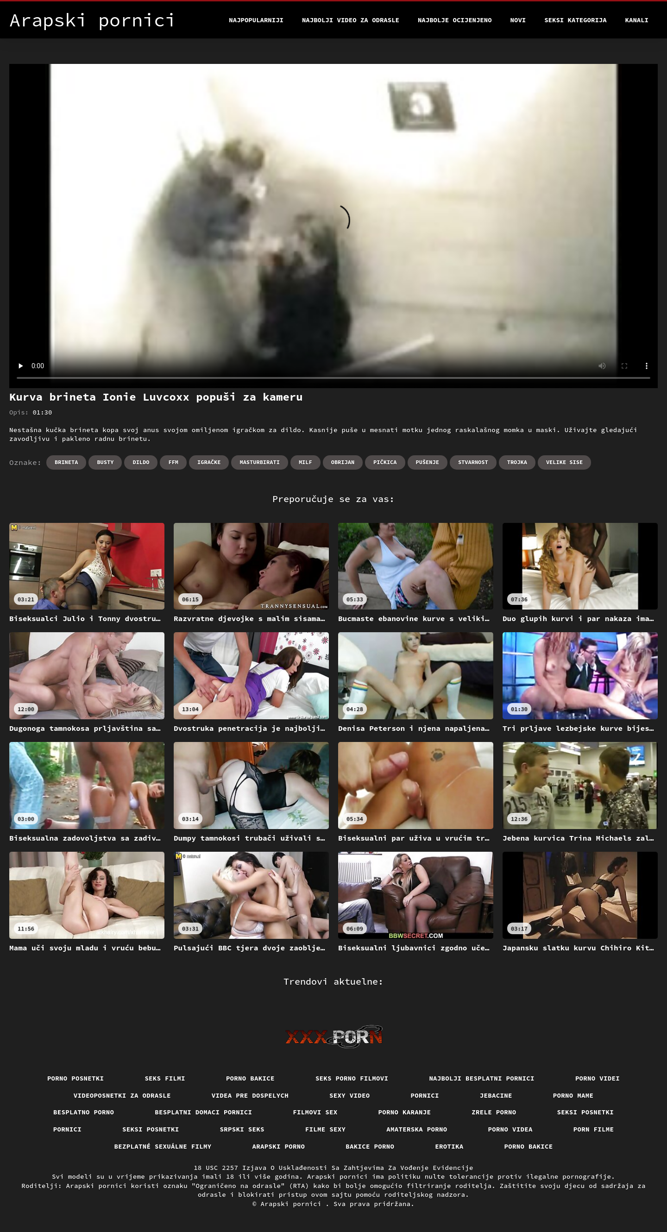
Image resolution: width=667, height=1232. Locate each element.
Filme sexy (325, 1129)
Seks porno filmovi (352, 1078)
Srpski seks (242, 1129)
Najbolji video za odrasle (350, 20)
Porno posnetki (75, 1078)
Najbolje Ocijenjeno (455, 20)
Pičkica (384, 462)
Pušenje (427, 462)
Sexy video (349, 1095)
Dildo (140, 462)
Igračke (208, 462)
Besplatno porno (83, 1112)
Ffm (173, 462)
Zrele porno (494, 1112)
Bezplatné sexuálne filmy (163, 1146)
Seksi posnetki (585, 1112)
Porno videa (510, 1129)
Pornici (425, 1095)
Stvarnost (473, 462)
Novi (518, 20)
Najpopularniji (256, 20)
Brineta (66, 462)
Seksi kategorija (575, 20)
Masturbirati (259, 462)
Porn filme (593, 1129)
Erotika (449, 1146)
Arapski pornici (293, 1204)
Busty (105, 462)
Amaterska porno (416, 1129)
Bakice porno (370, 1146)
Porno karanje (404, 1112)
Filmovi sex (315, 1112)
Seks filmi (165, 1078)
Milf (305, 462)
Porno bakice (250, 1078)
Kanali (636, 20)
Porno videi (597, 1078)
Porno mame (573, 1095)
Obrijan (342, 462)
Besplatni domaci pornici (203, 1112)
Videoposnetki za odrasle (122, 1095)
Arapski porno (278, 1146)
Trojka (517, 462)
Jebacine (496, 1095)
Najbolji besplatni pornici (482, 1078)
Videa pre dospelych (250, 1095)
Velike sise (564, 462)
